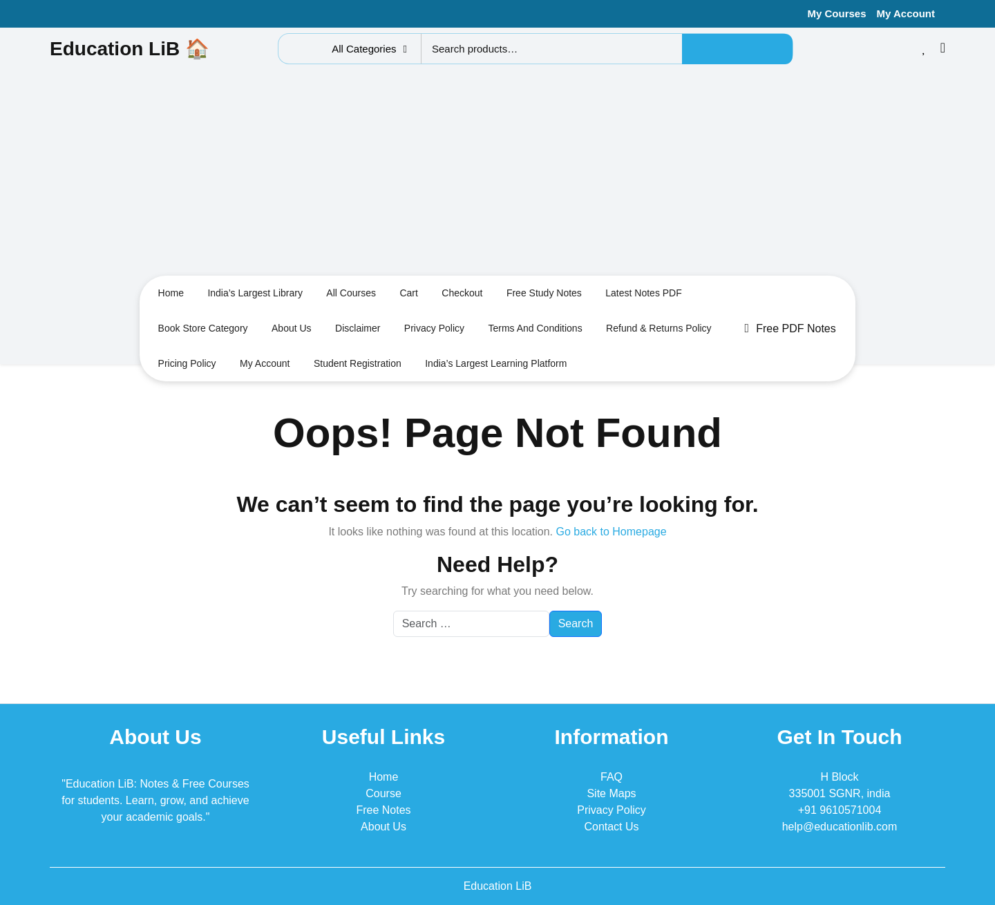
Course (383, 793)
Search (737, 49)
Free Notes (383, 810)
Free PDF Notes (790, 328)
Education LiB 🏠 (129, 48)
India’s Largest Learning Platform (496, 363)
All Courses (351, 292)
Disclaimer (357, 328)
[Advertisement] (497, 173)
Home (171, 292)
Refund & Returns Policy (659, 328)
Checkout (462, 292)
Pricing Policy (187, 363)
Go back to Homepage (611, 531)
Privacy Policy (434, 328)
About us (292, 328)
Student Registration (357, 363)
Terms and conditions (535, 328)
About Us (383, 826)
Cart (408, 292)
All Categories (369, 49)
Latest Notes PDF (643, 292)
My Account (906, 13)
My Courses (837, 13)
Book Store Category (203, 328)
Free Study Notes (544, 292)
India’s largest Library (254, 292)
